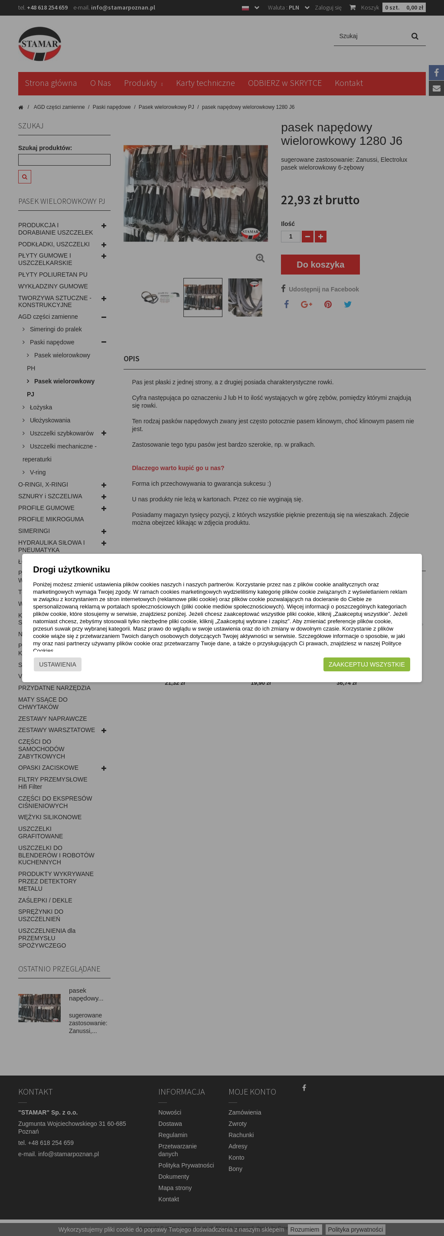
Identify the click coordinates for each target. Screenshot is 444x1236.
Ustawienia (46, 664)
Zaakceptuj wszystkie (378, 664)
